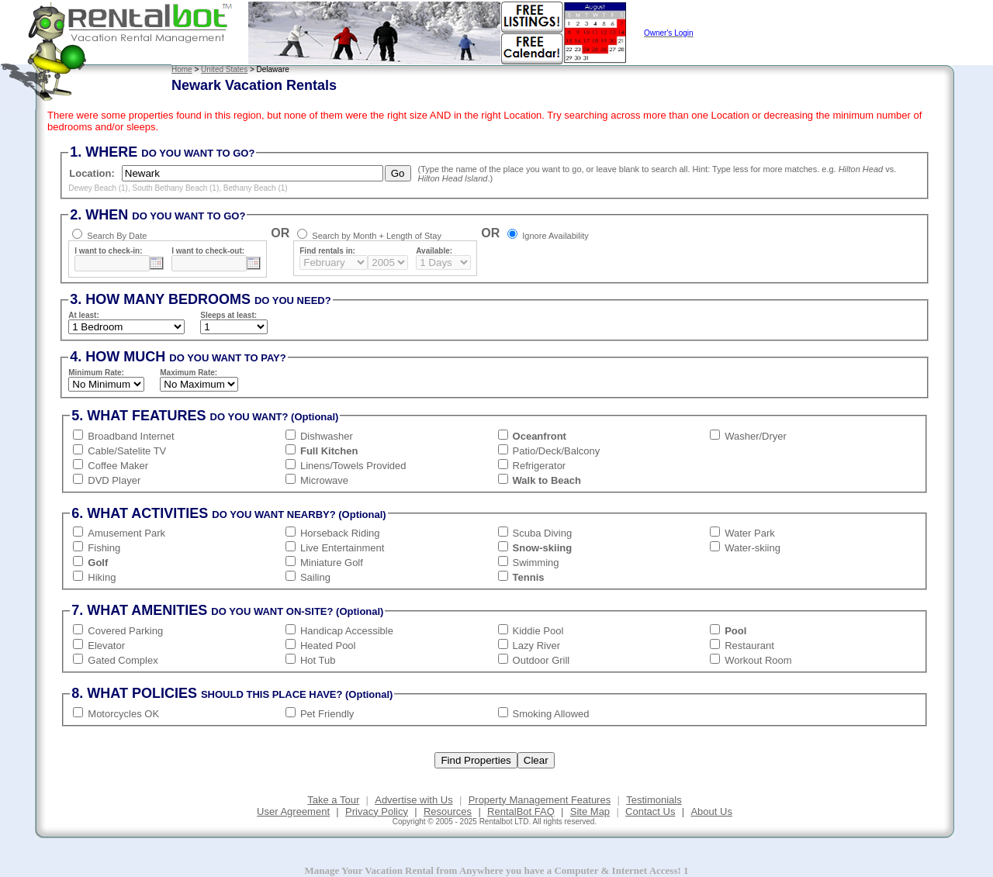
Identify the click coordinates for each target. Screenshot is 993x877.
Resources (448, 811)
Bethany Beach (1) (255, 188)
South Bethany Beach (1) (176, 188)
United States (224, 69)
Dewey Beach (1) (98, 188)
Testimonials (654, 800)
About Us (711, 811)
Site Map (590, 811)
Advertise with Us (413, 800)
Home (181, 69)
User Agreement (293, 811)
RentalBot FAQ (521, 811)
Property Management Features (540, 800)
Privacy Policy (376, 811)
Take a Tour (333, 800)
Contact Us (650, 811)
